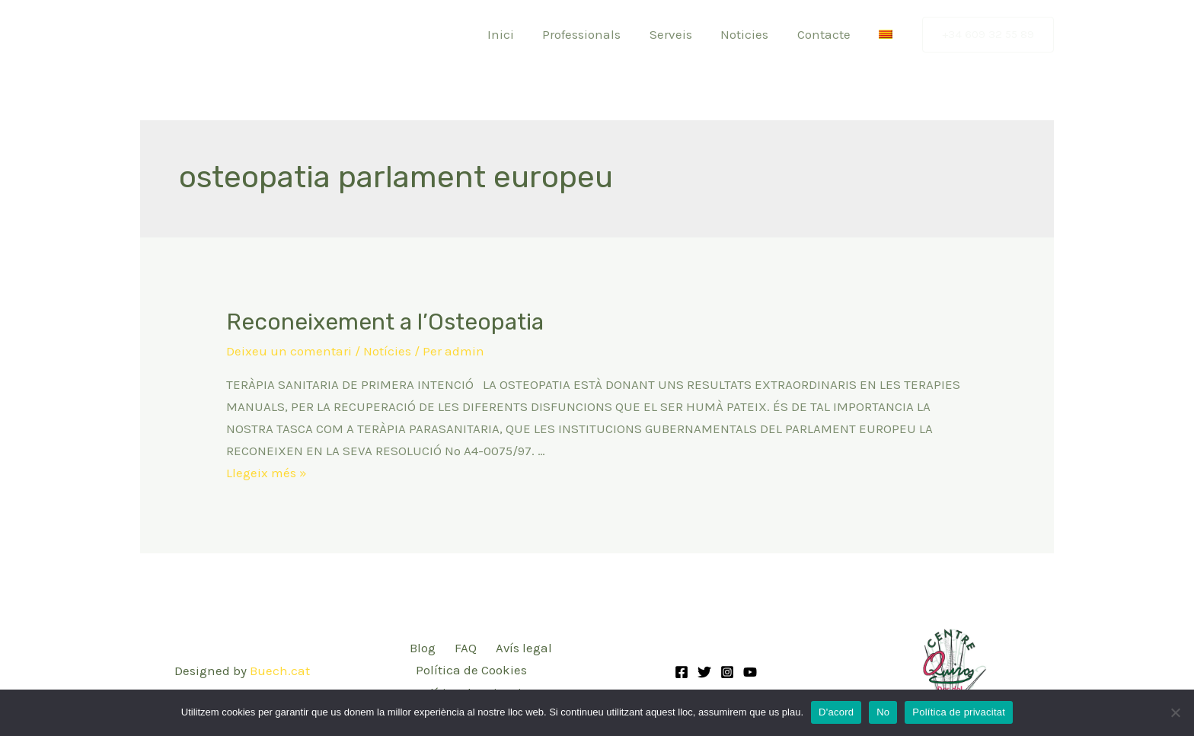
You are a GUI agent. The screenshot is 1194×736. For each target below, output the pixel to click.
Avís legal (521, 647)
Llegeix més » (266, 472)
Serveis (680, 34)
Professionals (593, 34)
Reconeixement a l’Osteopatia (385, 322)
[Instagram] (727, 671)
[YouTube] (750, 671)
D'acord (836, 712)
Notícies (387, 350)
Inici (515, 34)
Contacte (827, 34)
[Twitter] (704, 671)
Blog (422, 647)
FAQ (463, 647)
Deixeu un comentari (289, 350)
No (882, 712)
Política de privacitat (958, 712)
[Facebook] (681, 671)
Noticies (751, 34)
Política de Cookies (470, 669)
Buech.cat (280, 669)
